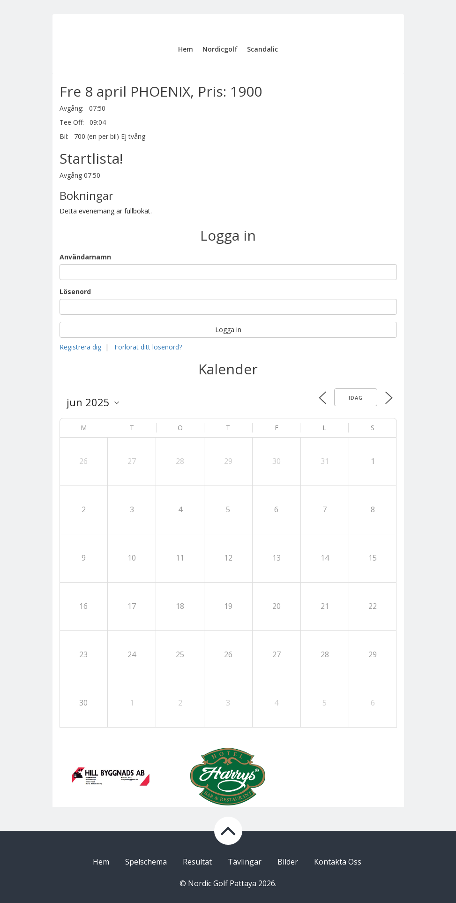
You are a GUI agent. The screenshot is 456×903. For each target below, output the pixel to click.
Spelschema (146, 862)
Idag (356, 397)
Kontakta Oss (337, 862)
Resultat (197, 862)
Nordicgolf (220, 49)
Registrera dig (80, 346)
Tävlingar (245, 862)
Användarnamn (85, 256)
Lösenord (75, 291)
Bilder (287, 862)
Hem (185, 49)
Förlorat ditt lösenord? (148, 346)
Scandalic (262, 49)
